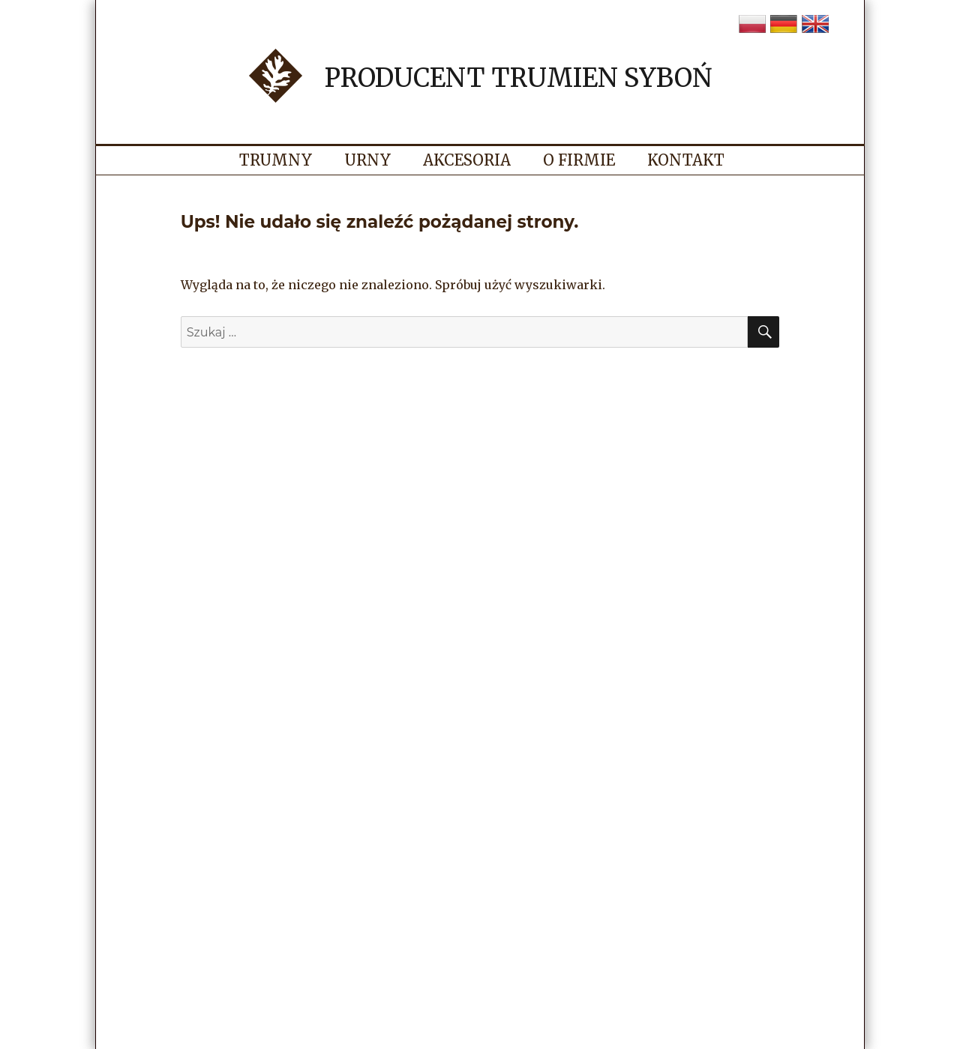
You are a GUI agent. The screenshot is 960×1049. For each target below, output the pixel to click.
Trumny (275, 160)
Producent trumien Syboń (518, 78)
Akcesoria (467, 160)
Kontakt (685, 160)
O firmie (579, 160)
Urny (367, 160)
